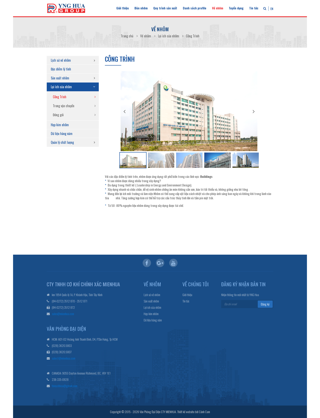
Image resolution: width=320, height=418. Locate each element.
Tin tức (253, 8)
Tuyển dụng (236, 8)
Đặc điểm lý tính (61, 69)
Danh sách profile (194, 8)
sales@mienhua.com (63, 313)
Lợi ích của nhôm (61, 86)
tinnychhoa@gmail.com (64, 385)
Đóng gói (58, 114)
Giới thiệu (122, 8)
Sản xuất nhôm (60, 78)
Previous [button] (124, 111)
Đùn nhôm (141, 8)
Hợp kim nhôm (60, 124)
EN (271, 8)
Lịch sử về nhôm (61, 60)
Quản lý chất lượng (62, 142)
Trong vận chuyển (63, 105)
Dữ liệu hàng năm (61, 133)
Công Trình (59, 96)
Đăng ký (265, 304)
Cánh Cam (204, 411)
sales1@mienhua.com (63, 358)
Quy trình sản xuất (165, 8)
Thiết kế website (185, 411)
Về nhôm (217, 8)
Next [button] (254, 111)
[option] (189, 111)
